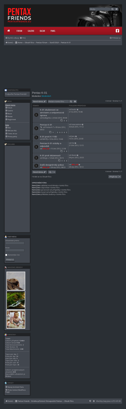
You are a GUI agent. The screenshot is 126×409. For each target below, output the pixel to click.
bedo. (74, 109)
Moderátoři (46, 96)
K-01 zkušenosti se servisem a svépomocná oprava (52, 112)
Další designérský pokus (52, 164)
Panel (53, 30)
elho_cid (46, 148)
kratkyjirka (47, 118)
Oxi (73, 143)
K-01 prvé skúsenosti (50, 155)
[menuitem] (23, 38)
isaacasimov (76, 124)
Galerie (31, 30)
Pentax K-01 (39, 92)
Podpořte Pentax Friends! (15, 94)
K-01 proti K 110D (48, 136)
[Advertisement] (63, 66)
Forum (19, 30)
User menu (11, 237)
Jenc (73, 136)
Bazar (42, 30)
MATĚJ (45, 139)
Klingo (45, 158)
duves (74, 155)
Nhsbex (8, 376)
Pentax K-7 (50, 127)
